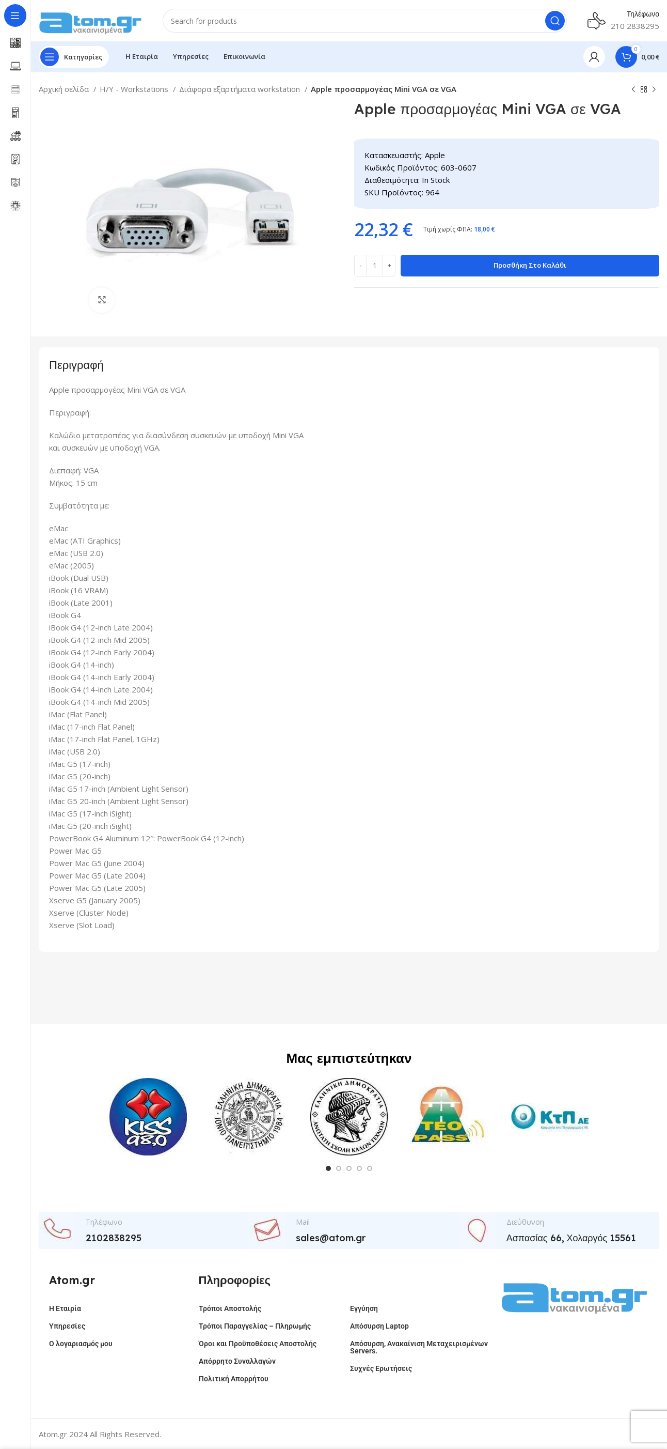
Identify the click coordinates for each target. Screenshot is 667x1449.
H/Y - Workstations (135, 89)
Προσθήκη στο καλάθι (530, 265)
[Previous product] (633, 90)
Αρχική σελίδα (65, 89)
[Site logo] (90, 19)
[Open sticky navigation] (74, 57)
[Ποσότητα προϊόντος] (375, 265)
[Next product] (654, 90)
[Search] (365, 21)
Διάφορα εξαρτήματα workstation (240, 89)
